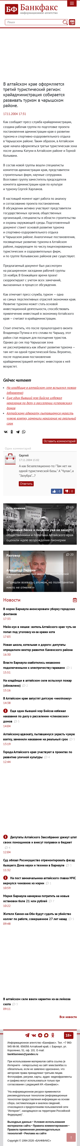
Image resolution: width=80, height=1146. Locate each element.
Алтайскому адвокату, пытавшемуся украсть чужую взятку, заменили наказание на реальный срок (41, 418)
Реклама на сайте (35, 1133)
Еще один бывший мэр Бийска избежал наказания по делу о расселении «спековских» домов (39, 403)
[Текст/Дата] (72, 22)
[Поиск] (65, 22)
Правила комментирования (50, 1125)
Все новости (68, 1017)
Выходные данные (19, 1121)
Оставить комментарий (60, 441)
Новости (11, 600)
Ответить (26, 484)
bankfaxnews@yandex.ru (22, 1054)
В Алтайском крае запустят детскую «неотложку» (37, 698)
